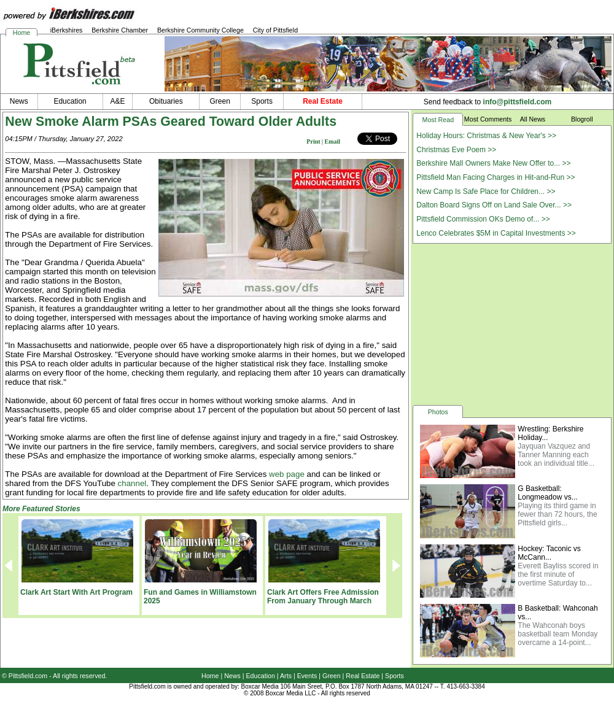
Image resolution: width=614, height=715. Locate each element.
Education (260, 675)
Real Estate (362, 675)
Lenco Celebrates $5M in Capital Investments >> (495, 233)
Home (21, 32)
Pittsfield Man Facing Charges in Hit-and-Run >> (495, 177)
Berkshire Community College (200, 30)
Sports (394, 675)
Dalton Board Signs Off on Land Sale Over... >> (494, 205)
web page (287, 474)
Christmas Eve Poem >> (456, 149)
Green (331, 675)
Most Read (438, 119)
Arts (286, 675)
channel (132, 483)
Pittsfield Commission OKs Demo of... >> (483, 219)
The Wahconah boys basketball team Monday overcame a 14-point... (557, 634)
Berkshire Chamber (119, 30)
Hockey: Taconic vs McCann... (549, 553)
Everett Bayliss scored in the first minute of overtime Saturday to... (558, 574)
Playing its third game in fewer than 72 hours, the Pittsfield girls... (557, 514)
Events (307, 675)
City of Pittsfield (275, 30)
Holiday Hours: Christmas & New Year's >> (486, 135)
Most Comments (488, 119)
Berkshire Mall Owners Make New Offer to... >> (493, 163)
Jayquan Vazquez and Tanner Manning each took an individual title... (556, 455)
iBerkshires (66, 30)
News (232, 675)
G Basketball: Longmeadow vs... (547, 492)
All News (532, 119)
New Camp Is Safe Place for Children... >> (485, 191)
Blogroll (582, 119)
